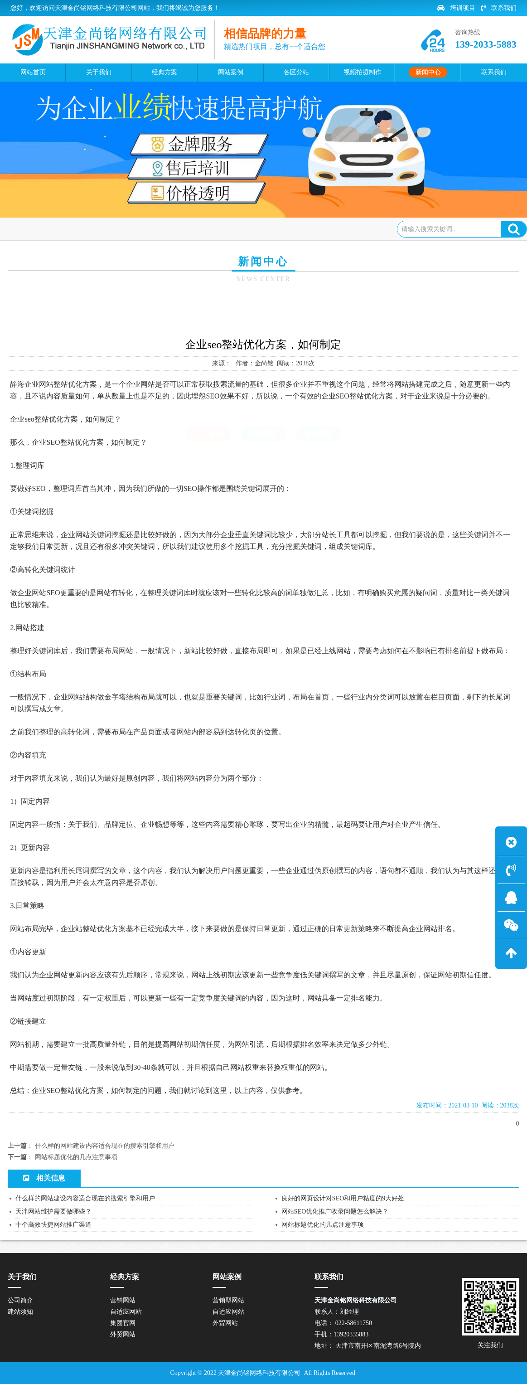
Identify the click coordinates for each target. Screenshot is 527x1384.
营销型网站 (228, 1300)
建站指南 (263, 312)
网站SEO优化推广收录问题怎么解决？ (334, 1211)
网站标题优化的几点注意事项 (76, 1157)
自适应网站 (126, 1311)
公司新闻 (125, 228)
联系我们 (499, 8)
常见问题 (318, 312)
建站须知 (20, 1311)
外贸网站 (122, 1334)
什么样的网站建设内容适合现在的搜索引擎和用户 (104, 1145)
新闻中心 (88, 228)
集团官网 (122, 1323)
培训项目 (456, 8)
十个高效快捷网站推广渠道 (53, 1224)
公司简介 (20, 1300)
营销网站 (122, 1300)
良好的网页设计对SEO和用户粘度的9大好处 (342, 1198)
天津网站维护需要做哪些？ (53, 1211)
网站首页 (50, 228)
